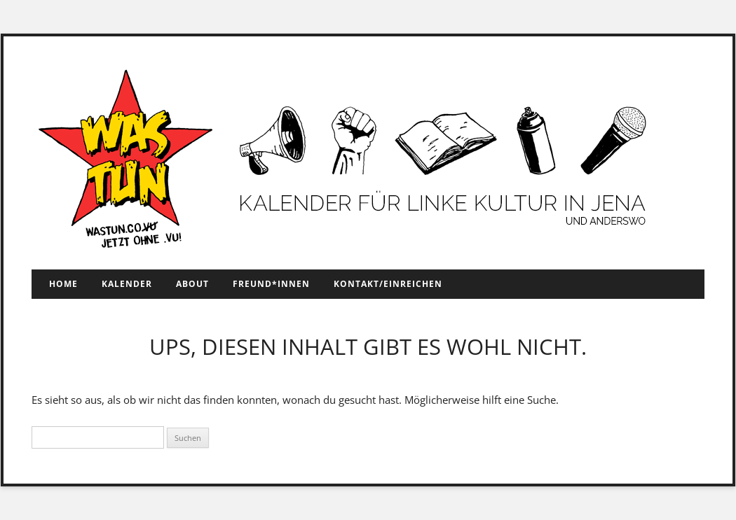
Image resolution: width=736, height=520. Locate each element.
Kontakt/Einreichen (388, 284)
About (192, 284)
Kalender (127, 284)
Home (63, 284)
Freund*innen (271, 284)
